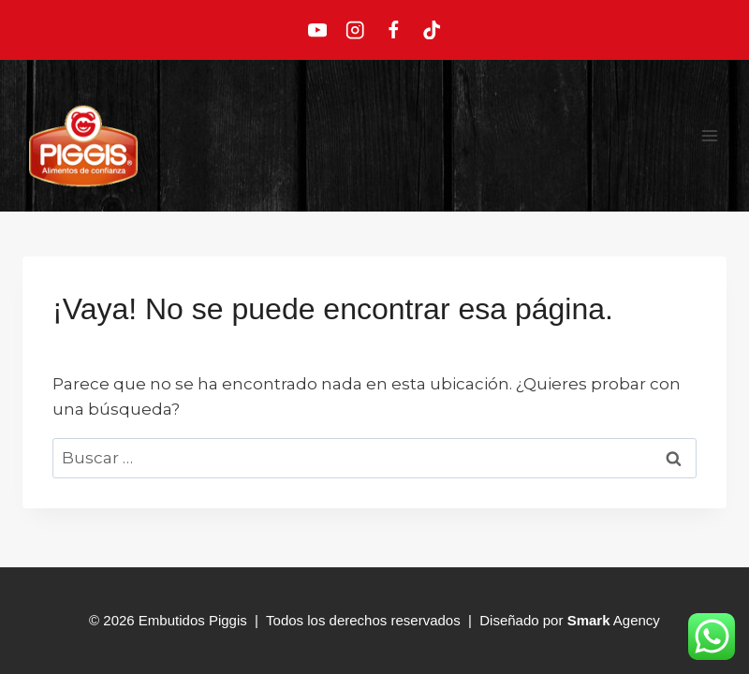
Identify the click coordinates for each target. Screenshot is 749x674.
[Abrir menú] (709, 135)
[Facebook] (393, 30)
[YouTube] (317, 30)
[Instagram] (355, 30)
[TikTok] (432, 30)
